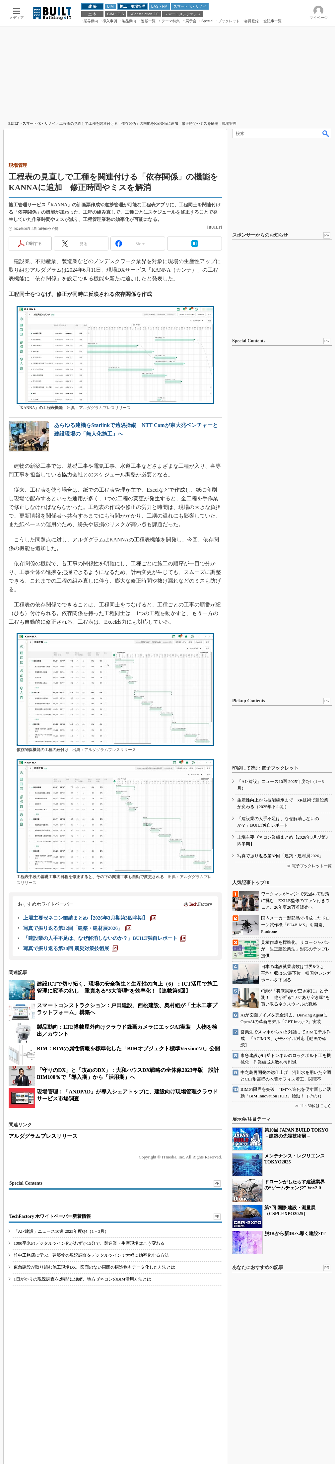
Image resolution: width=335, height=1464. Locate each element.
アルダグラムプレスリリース (43, 1136)
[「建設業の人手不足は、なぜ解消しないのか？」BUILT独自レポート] (104, 938)
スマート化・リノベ (39, 123)
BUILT (13, 123)
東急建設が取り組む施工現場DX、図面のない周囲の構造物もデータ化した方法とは (94, 1267)
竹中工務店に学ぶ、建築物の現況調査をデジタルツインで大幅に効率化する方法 (91, 1255)
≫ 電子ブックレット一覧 (309, 866)
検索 (326, 133)
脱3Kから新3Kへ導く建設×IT (295, 1233)
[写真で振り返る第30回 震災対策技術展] (70, 948)
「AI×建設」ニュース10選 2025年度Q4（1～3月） (61, 1231)
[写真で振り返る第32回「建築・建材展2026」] (77, 928)
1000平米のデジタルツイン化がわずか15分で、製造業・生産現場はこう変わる (89, 1243)
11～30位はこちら (316, 1105)
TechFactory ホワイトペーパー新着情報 (50, 1216)
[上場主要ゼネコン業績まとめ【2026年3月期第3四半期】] (89, 918)
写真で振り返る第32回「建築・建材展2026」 (280, 855)
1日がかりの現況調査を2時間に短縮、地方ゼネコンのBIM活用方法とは (82, 1279)
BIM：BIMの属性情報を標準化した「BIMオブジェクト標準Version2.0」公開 (128, 1048)
